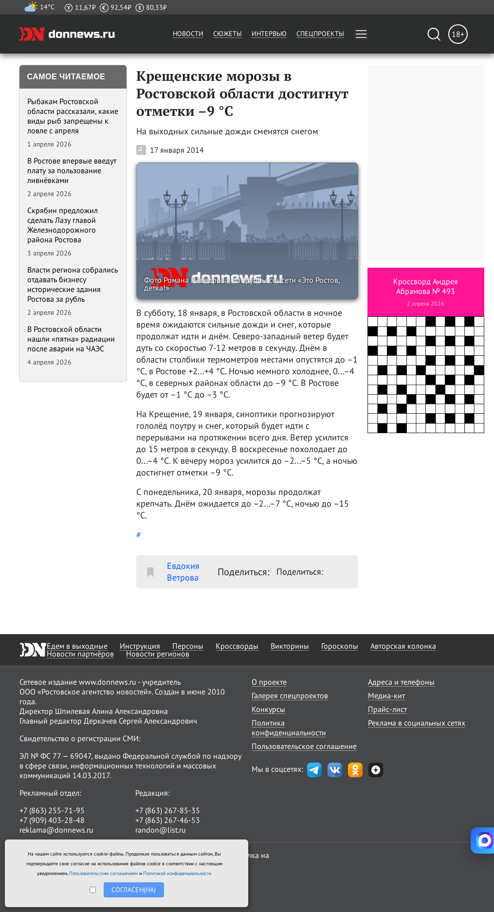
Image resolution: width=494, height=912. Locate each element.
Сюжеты (227, 33)
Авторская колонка (403, 646)
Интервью (269, 33)
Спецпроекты (320, 33)
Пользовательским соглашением (103, 873)
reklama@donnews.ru (56, 830)
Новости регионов (157, 653)
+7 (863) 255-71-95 (52, 810)
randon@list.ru (160, 830)
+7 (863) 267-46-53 (167, 820)
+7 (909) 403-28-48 (52, 820)
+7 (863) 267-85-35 (167, 810)
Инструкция (140, 646)
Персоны (187, 646)
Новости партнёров (80, 653)
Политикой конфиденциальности (177, 873)
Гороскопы (339, 646)
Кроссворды (237, 646)
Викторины (290, 646)
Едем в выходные (77, 646)
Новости (188, 33)
